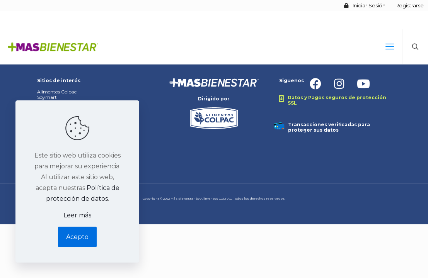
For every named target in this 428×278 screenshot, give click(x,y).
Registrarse (410, 5)
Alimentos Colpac (57, 92)
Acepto (77, 237)
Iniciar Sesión (369, 5)
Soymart (47, 97)
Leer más (77, 215)
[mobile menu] (389, 46)
